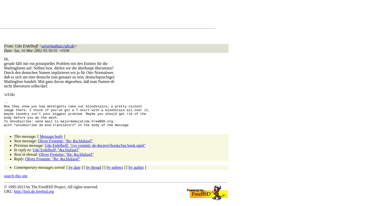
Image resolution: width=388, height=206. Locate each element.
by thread (93, 173)
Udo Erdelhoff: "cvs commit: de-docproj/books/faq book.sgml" (95, 151)
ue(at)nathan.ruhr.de (58, 46)
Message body (51, 142)
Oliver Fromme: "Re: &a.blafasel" (65, 146)
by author (136, 173)
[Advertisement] (95, 15)
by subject (115, 173)
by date (75, 173)
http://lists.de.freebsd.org (34, 197)
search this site (15, 181)
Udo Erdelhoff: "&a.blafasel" (56, 155)
